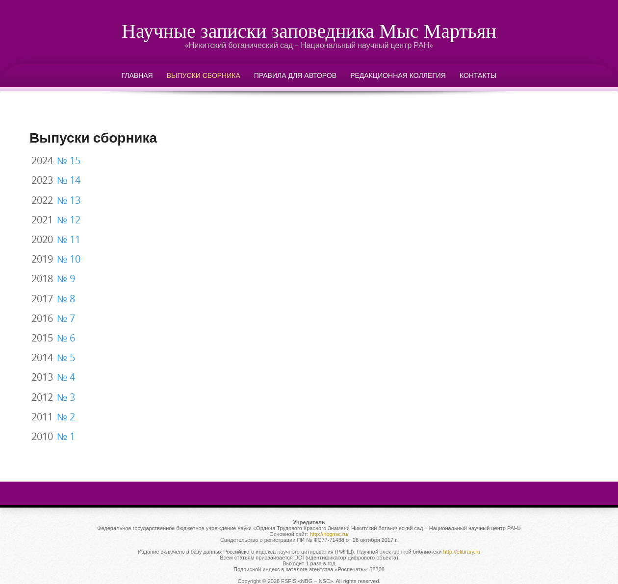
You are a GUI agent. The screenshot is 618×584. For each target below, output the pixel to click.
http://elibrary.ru (462, 552)
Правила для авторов (295, 75)
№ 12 (68, 220)
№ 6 (66, 338)
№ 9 (66, 278)
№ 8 (66, 298)
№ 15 (68, 160)
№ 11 (68, 239)
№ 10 (68, 259)
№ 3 (66, 397)
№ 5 (66, 357)
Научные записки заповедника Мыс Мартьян (309, 30)
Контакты (478, 75)
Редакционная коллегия (398, 75)
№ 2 (66, 417)
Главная (137, 75)
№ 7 (66, 318)
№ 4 (66, 377)
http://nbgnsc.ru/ (329, 534)
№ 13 (68, 200)
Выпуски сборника (203, 75)
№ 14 (68, 180)
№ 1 (66, 436)
